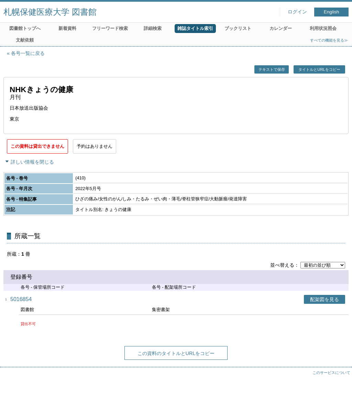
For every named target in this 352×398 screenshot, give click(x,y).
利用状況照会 (323, 28)
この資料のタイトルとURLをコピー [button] (176, 353)
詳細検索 (153, 28)
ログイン (297, 11)
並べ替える (282, 265)
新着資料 (67, 28)
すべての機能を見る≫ (329, 40)
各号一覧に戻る (28, 53)
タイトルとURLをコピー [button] (319, 69)
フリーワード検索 (110, 28)
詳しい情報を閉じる (32, 162)
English (331, 11)
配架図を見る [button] (324, 299)
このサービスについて (331, 373)
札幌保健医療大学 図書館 (50, 11)
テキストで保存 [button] (271, 69)
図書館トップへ (25, 28)
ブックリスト (237, 28)
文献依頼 (25, 40)
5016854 (21, 299)
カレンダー (281, 28)
